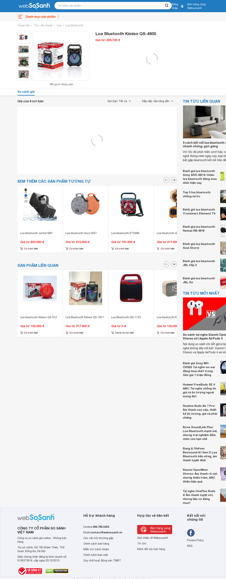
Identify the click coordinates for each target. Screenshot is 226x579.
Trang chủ (23, 25)
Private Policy (195, 540)
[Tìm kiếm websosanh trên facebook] (191, 533)
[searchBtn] (167, 5)
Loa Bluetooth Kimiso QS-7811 (85, 317)
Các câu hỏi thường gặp (98, 538)
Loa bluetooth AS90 (169, 233)
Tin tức (141, 543)
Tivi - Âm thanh (43, 25)
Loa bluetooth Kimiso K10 (173, 317)
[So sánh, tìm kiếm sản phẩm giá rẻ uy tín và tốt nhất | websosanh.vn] (34, 6)
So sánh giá (26, 91)
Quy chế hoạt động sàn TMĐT (102, 560)
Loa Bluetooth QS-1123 (126, 317)
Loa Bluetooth (74, 25)
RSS (190, 545)
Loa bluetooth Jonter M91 (36, 233)
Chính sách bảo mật (95, 554)
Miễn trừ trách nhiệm (96, 549)
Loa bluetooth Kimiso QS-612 (38, 317)
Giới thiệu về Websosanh (152, 537)
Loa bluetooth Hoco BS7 (81, 233)
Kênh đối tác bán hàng (151, 549)
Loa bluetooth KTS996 (125, 233)
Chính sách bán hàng (96, 543)
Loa (59, 25)
